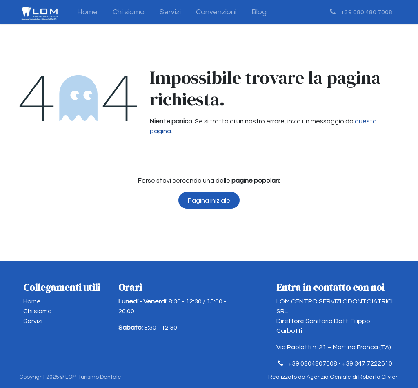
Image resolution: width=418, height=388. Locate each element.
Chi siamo (37, 311)
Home (32, 301)
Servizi (32, 321)
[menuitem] (87, 12)
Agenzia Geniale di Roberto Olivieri (353, 377)
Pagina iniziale (209, 200)
